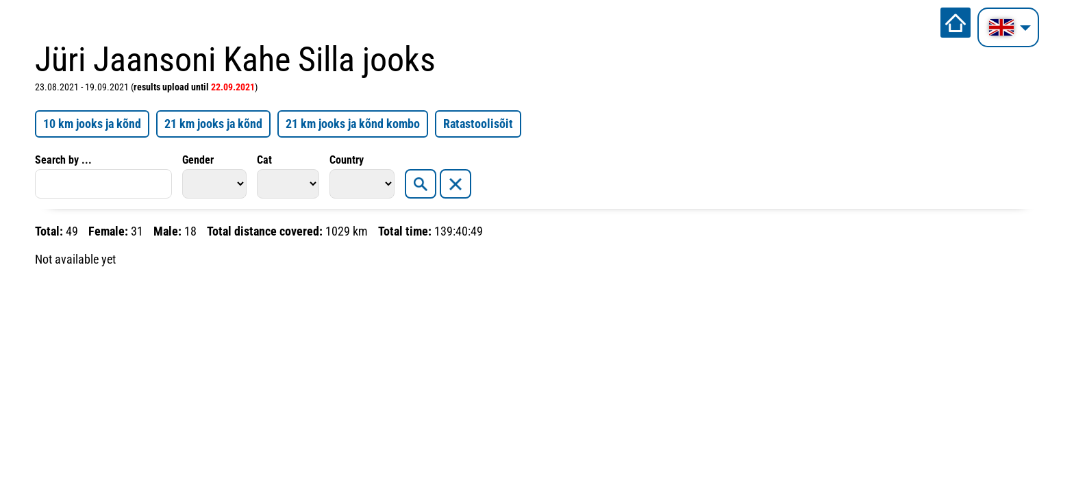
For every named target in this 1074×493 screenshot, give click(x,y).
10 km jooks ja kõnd (92, 123)
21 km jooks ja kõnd (213, 123)
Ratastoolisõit (478, 123)
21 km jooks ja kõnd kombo (353, 123)
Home (955, 23)
